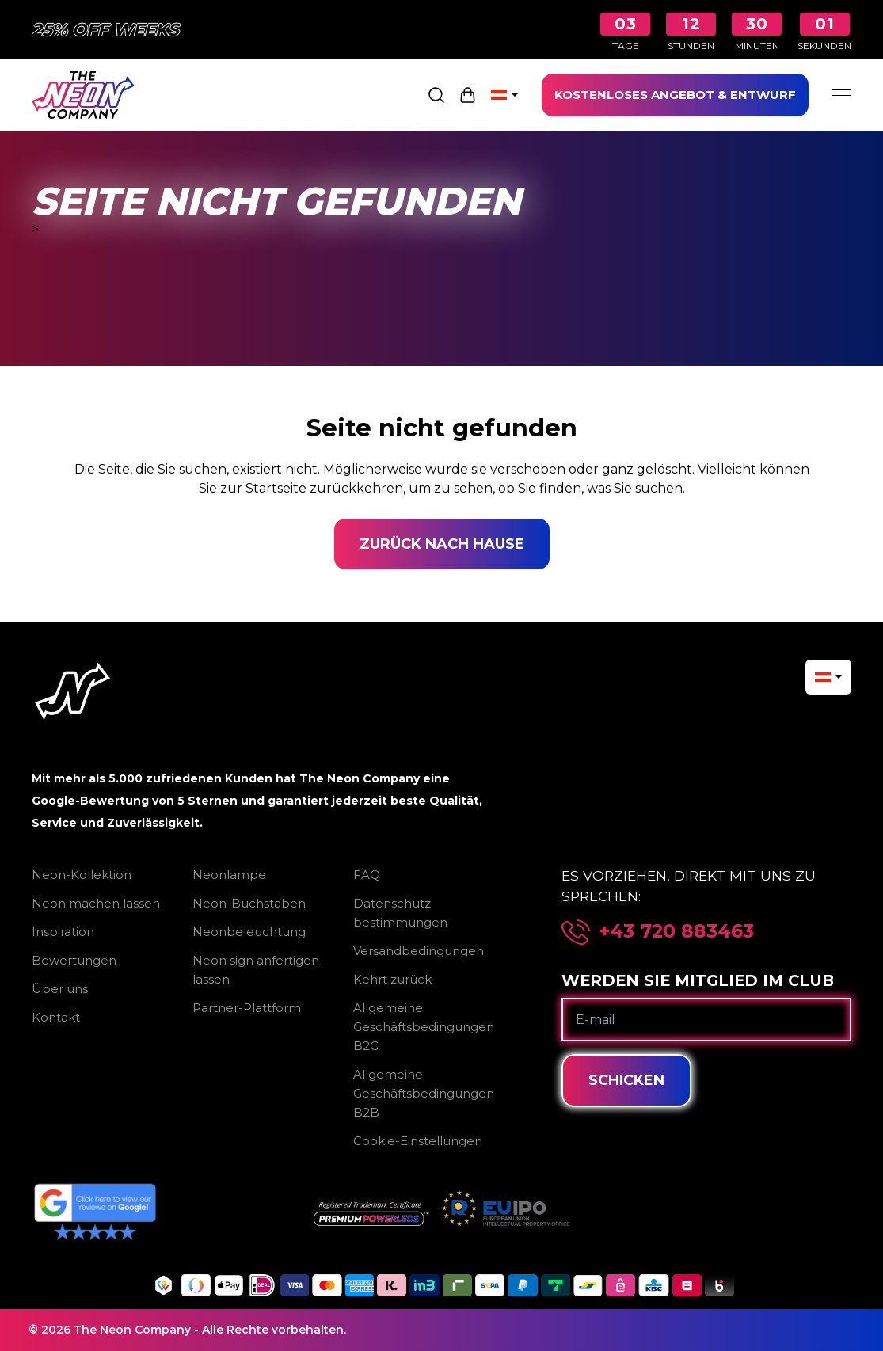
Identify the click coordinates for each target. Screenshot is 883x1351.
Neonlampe (229, 874)
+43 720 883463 (676, 931)
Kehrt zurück (392, 979)
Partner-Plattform (246, 1007)
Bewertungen (74, 960)
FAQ (366, 874)
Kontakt (56, 1017)
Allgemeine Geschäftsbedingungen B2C (423, 1026)
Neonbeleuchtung (249, 931)
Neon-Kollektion (81, 874)
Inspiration (63, 931)
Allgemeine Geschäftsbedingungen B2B (423, 1093)
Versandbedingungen (418, 950)
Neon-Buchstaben (249, 903)
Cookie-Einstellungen (417, 1140)
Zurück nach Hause (442, 544)
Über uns (60, 988)
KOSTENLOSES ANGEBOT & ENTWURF (675, 94)
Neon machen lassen (96, 903)
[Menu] (841, 95)
